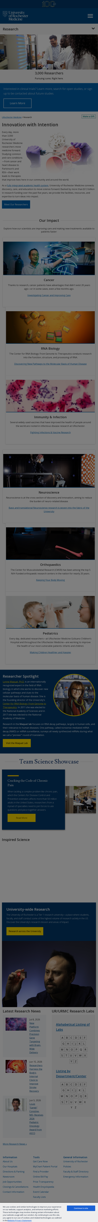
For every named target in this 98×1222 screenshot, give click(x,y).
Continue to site (81, 1208)
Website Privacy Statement (20, 1220)
